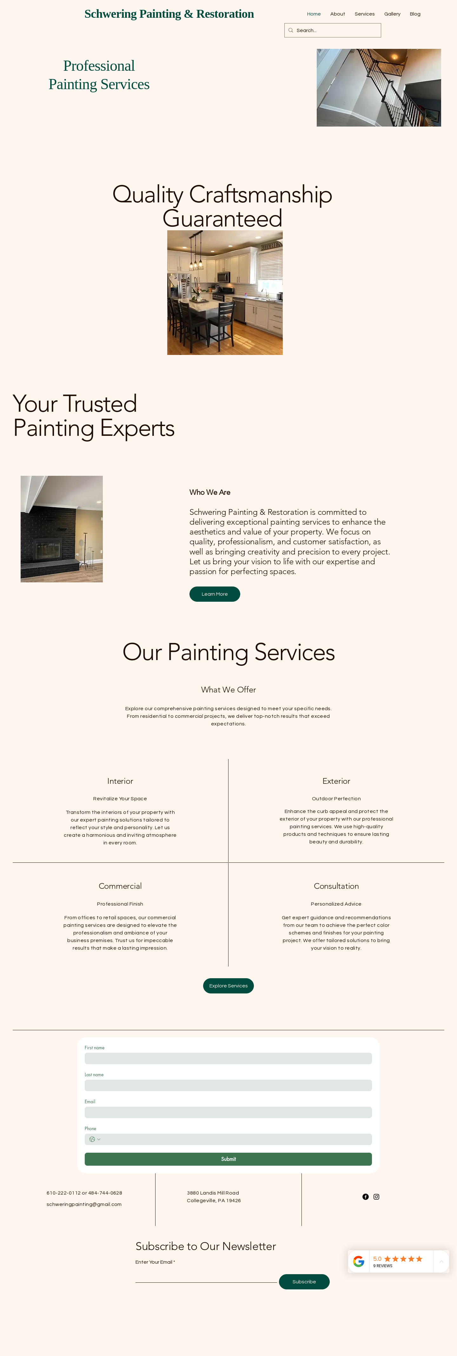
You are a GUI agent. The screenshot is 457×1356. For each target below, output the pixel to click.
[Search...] (332, 30)
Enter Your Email (154, 1262)
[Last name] (226, 1085)
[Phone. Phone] (234, 1139)
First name (94, 1047)
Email (90, 1101)
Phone (90, 1128)
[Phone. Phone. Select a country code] (95, 1139)
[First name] (226, 1058)
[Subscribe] (304, 1281)
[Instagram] (376, 1197)
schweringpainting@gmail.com (84, 1204)
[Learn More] (214, 594)
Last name (94, 1074)
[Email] (226, 1112)
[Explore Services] (228, 985)
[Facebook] (365, 1197)
